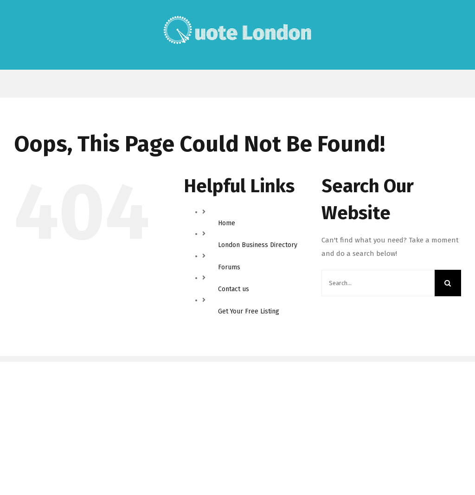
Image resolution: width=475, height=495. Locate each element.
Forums (229, 267)
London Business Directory (257, 245)
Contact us (233, 289)
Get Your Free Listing (248, 311)
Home (226, 223)
